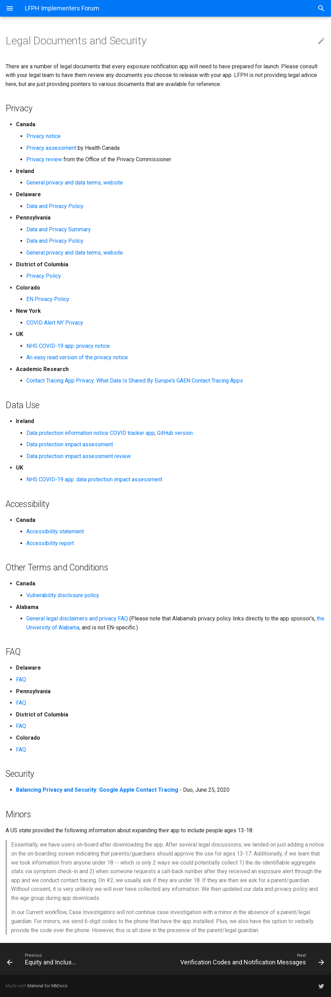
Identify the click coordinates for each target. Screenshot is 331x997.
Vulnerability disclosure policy (62, 595)
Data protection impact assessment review (78, 456)
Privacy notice (43, 136)
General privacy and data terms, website (74, 182)
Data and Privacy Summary (58, 229)
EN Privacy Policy (47, 299)
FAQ (21, 679)
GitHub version (175, 433)
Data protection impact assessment (69, 444)
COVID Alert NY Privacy (54, 322)
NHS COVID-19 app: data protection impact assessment (94, 479)
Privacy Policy (43, 276)
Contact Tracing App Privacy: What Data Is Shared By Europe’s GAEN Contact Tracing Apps (134, 380)
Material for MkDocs (47, 985)
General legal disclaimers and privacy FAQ (77, 618)
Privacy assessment (51, 148)
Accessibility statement (55, 531)
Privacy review (44, 159)
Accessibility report (50, 543)
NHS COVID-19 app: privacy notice (68, 346)
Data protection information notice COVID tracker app (90, 433)
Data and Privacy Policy (55, 206)
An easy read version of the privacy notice (77, 357)
